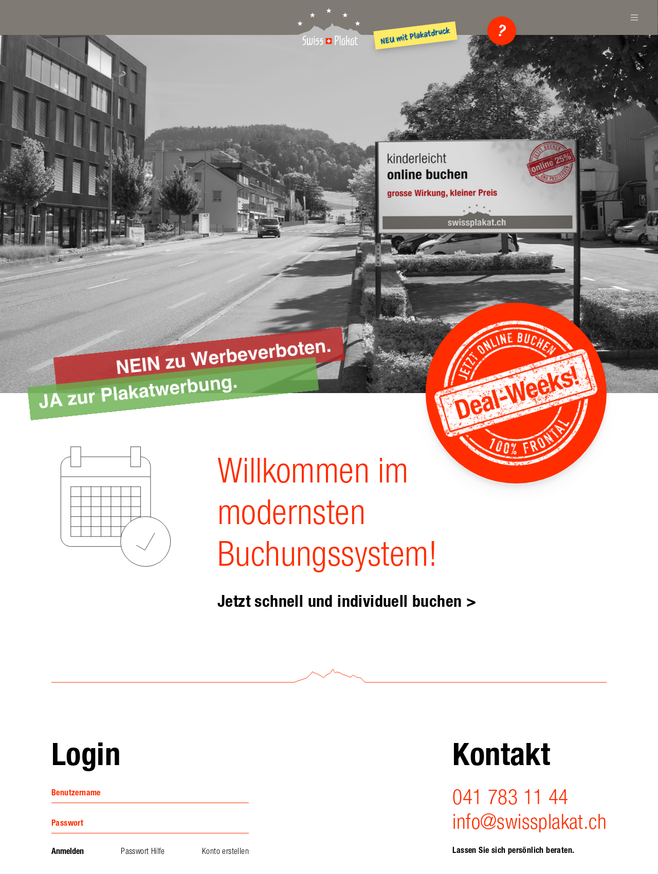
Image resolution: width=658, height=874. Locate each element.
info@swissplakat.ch (529, 821)
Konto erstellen (225, 851)
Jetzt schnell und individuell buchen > (346, 601)
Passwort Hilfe (143, 851)
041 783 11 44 (510, 797)
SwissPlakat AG (329, 25)
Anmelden (67, 851)
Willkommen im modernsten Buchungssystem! (327, 512)
